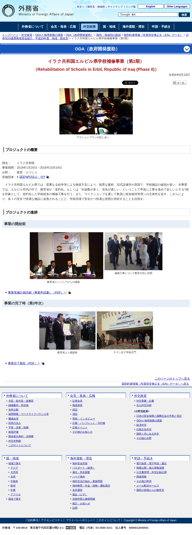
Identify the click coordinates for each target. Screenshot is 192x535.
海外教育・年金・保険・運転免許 (91, 485)
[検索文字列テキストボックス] (148, 14)
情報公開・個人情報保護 (150, 468)
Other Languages (177, 6)
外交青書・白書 (145, 401)
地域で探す (14, 463)
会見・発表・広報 (82, 395)
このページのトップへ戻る (172, 378)
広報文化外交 (144, 429)
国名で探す (14, 499)
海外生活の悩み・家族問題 (87, 481)
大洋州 (14, 472)
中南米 (14, 481)
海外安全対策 (80, 463)
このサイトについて (19, 445)
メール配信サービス (147, 485)
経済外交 (141, 425)
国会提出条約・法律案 (21, 436)
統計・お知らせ (81, 503)
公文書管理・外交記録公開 (151, 472)
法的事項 (32, 520)
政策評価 (13, 432)
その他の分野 (144, 438)
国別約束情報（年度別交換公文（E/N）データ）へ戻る (155, 383)
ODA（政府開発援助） (79, 35)
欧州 (13, 485)
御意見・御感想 (96, 6)
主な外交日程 (144, 405)
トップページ (10, 35)
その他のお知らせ (82, 432)
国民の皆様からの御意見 (150, 490)
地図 (72, 527)
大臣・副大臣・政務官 (21, 401)
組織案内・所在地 (18, 405)
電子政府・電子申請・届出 (151, 463)
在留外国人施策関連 (83, 499)
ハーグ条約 (78, 476)
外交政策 (26, 35)
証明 (74, 508)
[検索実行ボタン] (184, 14)
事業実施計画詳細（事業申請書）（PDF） (36, 292)
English (150, 6)
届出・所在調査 (81, 472)
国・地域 (12, 458)
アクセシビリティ (52, 520)
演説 (74, 414)
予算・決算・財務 (18, 427)
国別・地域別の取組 (108, 35)
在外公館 (13, 409)
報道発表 (77, 405)
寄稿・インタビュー (83, 418)
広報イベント (80, 427)
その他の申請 (144, 481)
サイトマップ (115, 6)
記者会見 (77, 401)
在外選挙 (77, 490)
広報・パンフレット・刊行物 (88, 423)
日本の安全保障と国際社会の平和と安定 (159, 416)
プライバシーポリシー (79, 520)
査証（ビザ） (80, 494)
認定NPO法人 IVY (32, 176)
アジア (14, 468)
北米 (13, 476)
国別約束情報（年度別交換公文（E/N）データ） (153, 35)
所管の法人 (14, 423)
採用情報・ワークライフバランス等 (28, 414)
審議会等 (13, 418)
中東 (13, 490)
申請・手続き (143, 458)
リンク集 (131, 6)
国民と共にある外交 (147, 434)
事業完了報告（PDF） (22, 363)
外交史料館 (14, 441)
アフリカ (15, 494)
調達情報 (141, 476)
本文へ (80, 6)
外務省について (17, 395)
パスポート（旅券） (83, 468)
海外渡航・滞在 (81, 458)
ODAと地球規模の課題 (49, 35)
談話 (74, 409)
